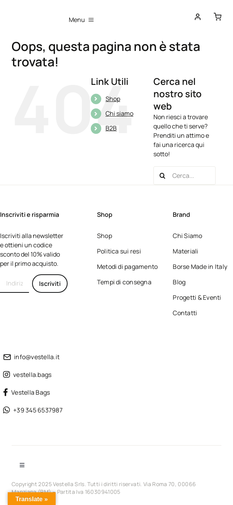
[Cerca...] (184, 175)
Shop (112, 99)
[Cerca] (162, 175)
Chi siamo (119, 113)
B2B (111, 128)
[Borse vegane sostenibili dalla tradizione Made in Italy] (31, 12)
